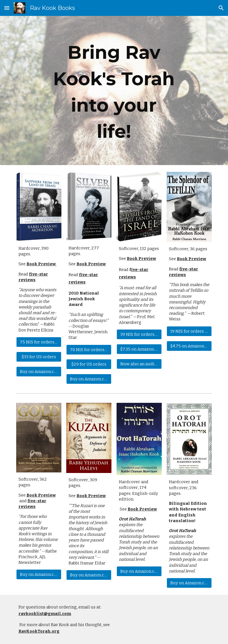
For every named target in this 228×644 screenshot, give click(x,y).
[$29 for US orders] (89, 364)
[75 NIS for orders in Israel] (38, 342)
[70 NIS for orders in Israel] (89, 349)
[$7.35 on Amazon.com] (139, 349)
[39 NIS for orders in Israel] (139, 334)
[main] (113, 90)
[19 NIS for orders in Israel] (189, 331)
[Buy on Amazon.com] (38, 371)
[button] (7, 8)
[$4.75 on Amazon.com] (189, 346)
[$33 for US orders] (38, 356)
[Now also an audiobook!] (139, 363)
